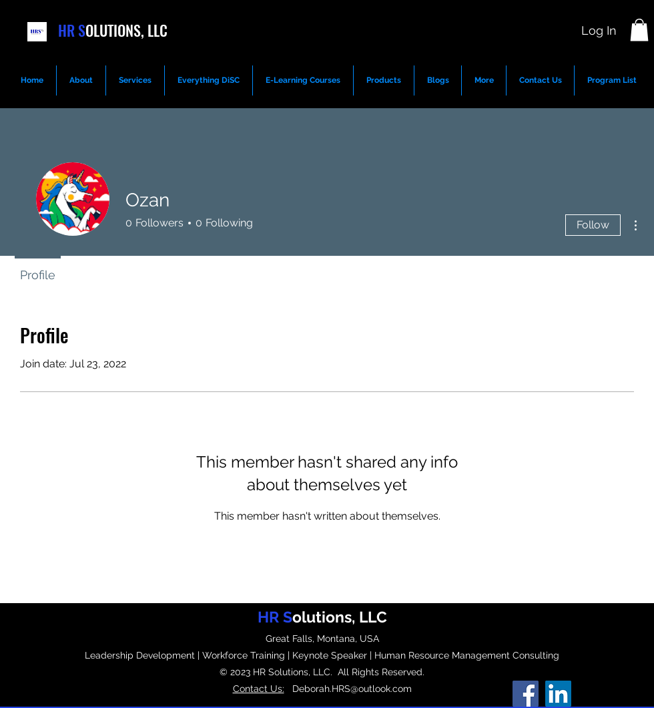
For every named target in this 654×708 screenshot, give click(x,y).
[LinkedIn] (558, 694)
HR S (71, 30)
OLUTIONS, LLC (126, 30)
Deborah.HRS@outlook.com (348, 688)
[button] (639, 30)
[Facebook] (526, 694)
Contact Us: (258, 688)
